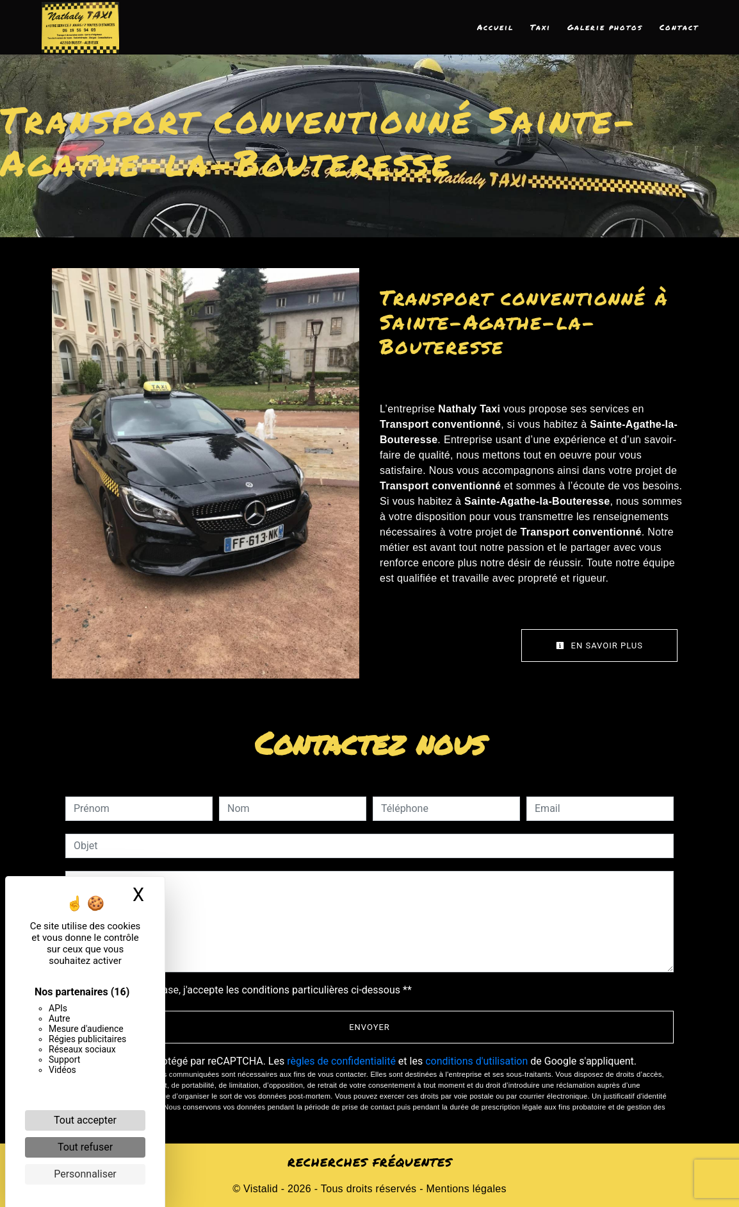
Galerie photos (605, 27)
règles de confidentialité (341, 1061)
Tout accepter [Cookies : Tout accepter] (85, 1120)
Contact (679, 27)
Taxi (540, 27)
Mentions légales (465, 1188)
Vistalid (260, 1188)
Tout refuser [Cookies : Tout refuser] (85, 1147)
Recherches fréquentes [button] (370, 1162)
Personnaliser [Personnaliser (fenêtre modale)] (85, 1174)
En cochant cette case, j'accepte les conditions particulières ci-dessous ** (245, 990)
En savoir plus (599, 645)
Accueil (495, 27)
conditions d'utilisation (476, 1061)
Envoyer (369, 1027)
